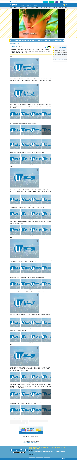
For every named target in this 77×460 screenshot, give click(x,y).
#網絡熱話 (48, 457)
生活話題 (14, 43)
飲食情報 (32, 7)
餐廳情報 (31, 448)
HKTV (23, 421)
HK (15, 2)
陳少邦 (25, 418)
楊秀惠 (34, 421)
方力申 (46, 421)
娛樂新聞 (31, 5)
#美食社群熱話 (43, 455)
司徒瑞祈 (21, 418)
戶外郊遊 (34, 448)
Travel (18, 2)
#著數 (45, 457)
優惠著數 (15, 7)
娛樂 (37, 7)
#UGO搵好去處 (31, 455)
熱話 (18, 43)
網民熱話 (30, 451)
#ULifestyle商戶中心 (39, 457)
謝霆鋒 (38, 421)
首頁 (11, 43)
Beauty (26, 2)
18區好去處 (55, 7)
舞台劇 (15, 422)
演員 (24, 422)
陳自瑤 (42, 421)
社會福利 (38, 448)
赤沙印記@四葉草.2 (17, 421)
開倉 (36, 447)
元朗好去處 (51, 447)
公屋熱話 (27, 5)
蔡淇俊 (16, 418)
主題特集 (66, 7)
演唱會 (11, 7)
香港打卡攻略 (61, 7)
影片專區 (45, 7)
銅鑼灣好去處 (45, 447)
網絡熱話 (19, 422)
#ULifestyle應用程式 (56, 455)
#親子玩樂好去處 (49, 455)
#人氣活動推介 (37, 455)
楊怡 (27, 422)
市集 (34, 447)
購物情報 (26, 7)
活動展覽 (31, 447)
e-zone (33, 2)
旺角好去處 (60, 447)
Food (22, 2)
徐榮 (30, 421)
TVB (11, 421)
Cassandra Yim (14, 46)
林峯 (11, 422)
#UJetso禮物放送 (32, 457)
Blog (29, 2)
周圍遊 (50, 7)
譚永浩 (28, 418)
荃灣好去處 (56, 447)
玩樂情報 (21, 7)
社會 (41, 7)
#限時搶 (61, 455)
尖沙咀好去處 (40, 447)
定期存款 (35, 5)
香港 (27, 421)
